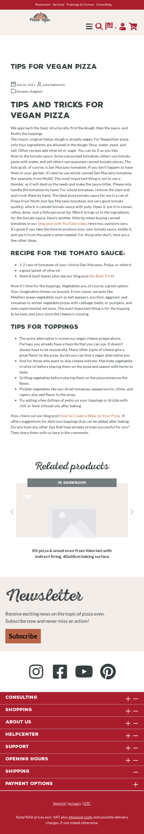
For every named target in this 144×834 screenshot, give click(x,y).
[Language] (111, 27)
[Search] (99, 27)
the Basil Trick (101, 276)
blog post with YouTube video (62, 223)
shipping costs (80, 817)
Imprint (59, 803)
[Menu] (89, 27)
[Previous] (12, 512)
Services (58, 4)
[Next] (132, 512)
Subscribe (23, 636)
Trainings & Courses (80, 4)
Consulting (103, 4)
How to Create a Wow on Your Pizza (90, 415)
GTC (87, 803)
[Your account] (122, 27)
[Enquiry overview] (133, 26)
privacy (75, 803)
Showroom (43, 4)
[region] (72, 512)
